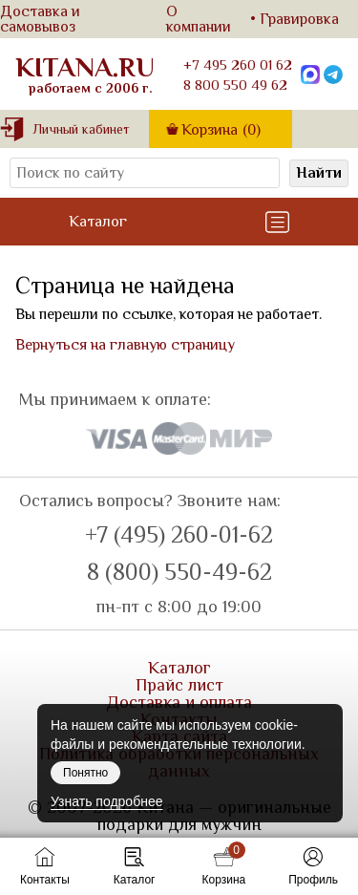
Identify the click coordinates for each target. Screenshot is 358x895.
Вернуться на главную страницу (125, 344)
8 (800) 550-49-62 (179, 572)
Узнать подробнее (106, 801)
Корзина (221, 130)
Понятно (85, 772)
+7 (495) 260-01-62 (179, 534)
